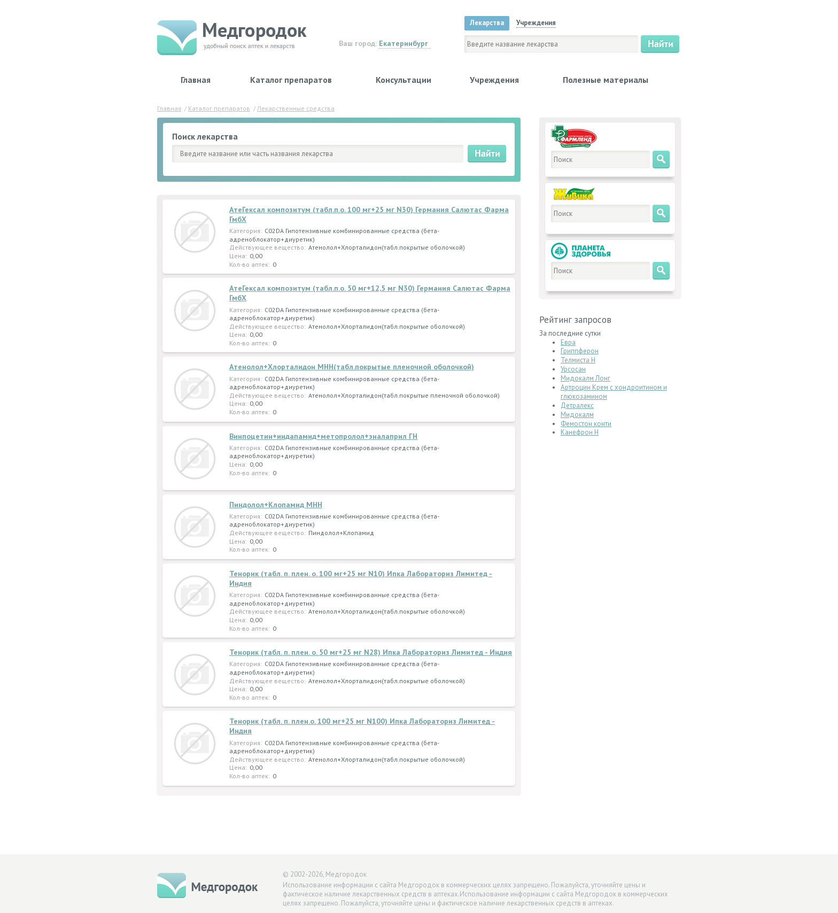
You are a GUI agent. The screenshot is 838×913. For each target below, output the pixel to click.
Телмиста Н (578, 360)
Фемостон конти (586, 423)
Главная (196, 79)
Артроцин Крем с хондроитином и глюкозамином (614, 392)
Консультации (403, 79)
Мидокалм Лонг (585, 378)
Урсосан (573, 369)
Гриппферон (580, 350)
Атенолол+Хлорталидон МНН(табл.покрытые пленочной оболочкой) (351, 367)
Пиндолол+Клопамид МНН (275, 504)
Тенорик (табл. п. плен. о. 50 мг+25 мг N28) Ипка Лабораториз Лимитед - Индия (370, 652)
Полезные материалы (605, 79)
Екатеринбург (403, 43)
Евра (568, 342)
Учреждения (494, 79)
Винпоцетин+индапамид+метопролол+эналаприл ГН (323, 436)
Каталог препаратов (291, 79)
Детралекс (577, 405)
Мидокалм (577, 414)
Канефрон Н (580, 432)
